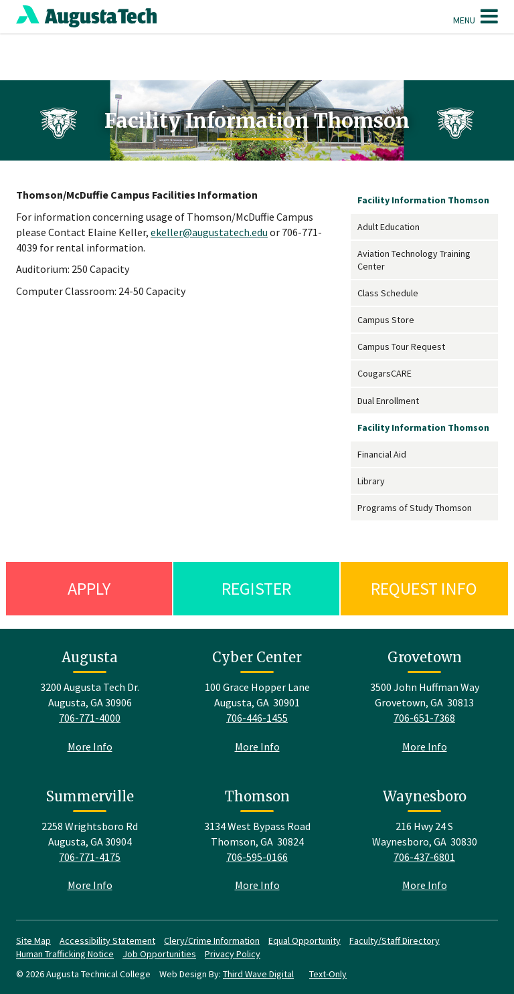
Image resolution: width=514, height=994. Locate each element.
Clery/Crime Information (212, 940)
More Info (90, 746)
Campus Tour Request (401, 346)
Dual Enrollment (388, 401)
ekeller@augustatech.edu (209, 232)
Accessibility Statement (107, 940)
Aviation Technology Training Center (413, 259)
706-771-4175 (89, 857)
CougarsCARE (384, 373)
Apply (89, 588)
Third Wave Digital (258, 974)
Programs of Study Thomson (414, 508)
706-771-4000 (89, 717)
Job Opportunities (159, 954)
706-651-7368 (424, 717)
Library (371, 481)
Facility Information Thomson (423, 200)
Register (256, 588)
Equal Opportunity (304, 940)
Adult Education (388, 227)
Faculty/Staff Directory (394, 940)
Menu (475, 16)
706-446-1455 (257, 717)
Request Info (424, 588)
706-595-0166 (257, 857)
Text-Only (328, 974)
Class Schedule (387, 293)
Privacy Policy (232, 954)
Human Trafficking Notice (65, 954)
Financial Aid (381, 454)
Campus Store (385, 320)
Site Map (33, 940)
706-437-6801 (424, 857)
